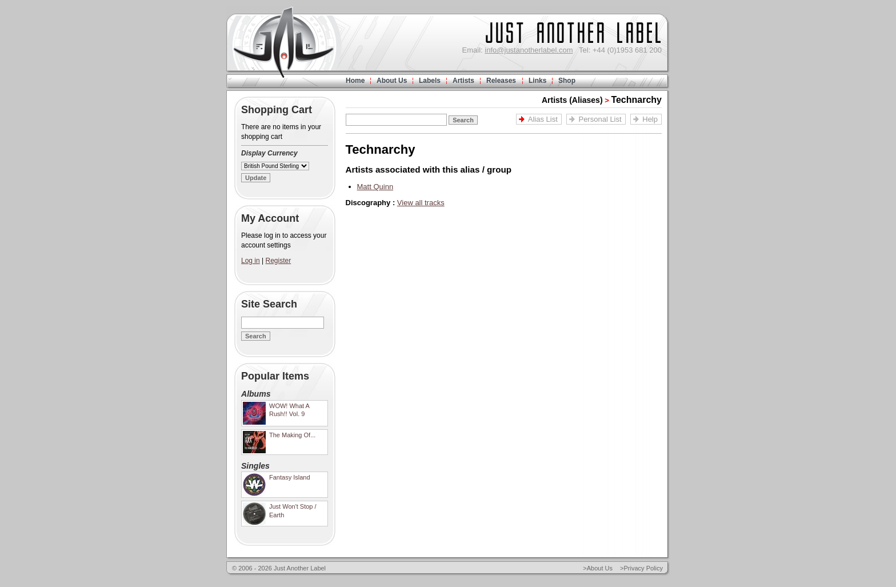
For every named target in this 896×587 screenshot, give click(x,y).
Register (278, 261)
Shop (566, 81)
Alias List (543, 119)
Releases (501, 81)
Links (537, 81)
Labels (430, 81)
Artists (463, 81)
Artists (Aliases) (572, 100)
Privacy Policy (643, 568)
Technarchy (636, 100)
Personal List (599, 119)
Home (355, 81)
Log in (250, 261)
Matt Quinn (375, 186)
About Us (392, 81)
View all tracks (421, 202)
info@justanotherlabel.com (529, 50)
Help (650, 119)
